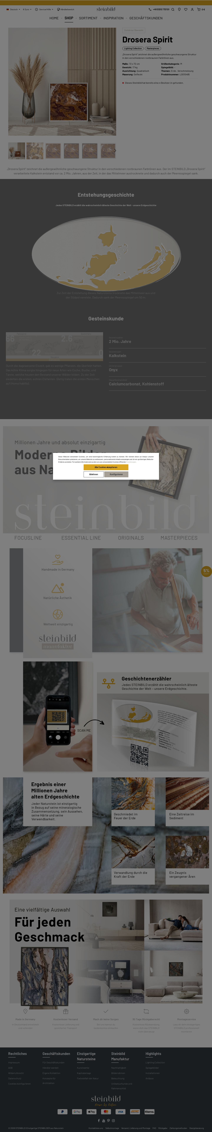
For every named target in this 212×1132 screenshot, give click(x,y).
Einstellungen (131, 462)
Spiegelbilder (152, 1067)
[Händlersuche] (179, 9)
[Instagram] (113, 1121)
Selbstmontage (112, 1128)
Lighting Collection (133, 48)
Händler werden (51, 1067)
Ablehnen (93, 474)
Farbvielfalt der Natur (88, 1078)
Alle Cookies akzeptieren (106, 467)
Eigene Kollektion (51, 1073)
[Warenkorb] (201, 9)
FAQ (154, 1128)
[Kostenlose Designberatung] (158, 9)
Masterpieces (153, 48)
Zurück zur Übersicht (133, 30)
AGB (10, 1067)
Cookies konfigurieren (19, 1083)
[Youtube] (104, 1121)
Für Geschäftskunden (53, 1062)
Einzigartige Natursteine (86, 1056)
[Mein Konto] (192, 9)
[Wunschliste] (186, 9)
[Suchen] (173, 9)
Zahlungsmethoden (178, 1128)
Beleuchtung (117, 1078)
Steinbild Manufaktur (120, 1056)
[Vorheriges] (105, 132)
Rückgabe (162, 1128)
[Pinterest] (109, 1121)
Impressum (14, 1062)
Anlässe (150, 1078)
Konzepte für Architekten (49, 1080)
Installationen (153, 1073)
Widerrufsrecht (16, 1073)
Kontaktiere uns (96, 1128)
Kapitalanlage (84, 1073)
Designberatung (196, 1128)
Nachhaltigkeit (118, 1067)
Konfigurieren (116, 474)
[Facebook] (99, 1121)
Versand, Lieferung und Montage (135, 1128)
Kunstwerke (83, 1067)
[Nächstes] (112, 132)
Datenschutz (14, 1078)
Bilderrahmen (118, 1073)
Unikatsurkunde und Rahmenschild (121, 1086)
